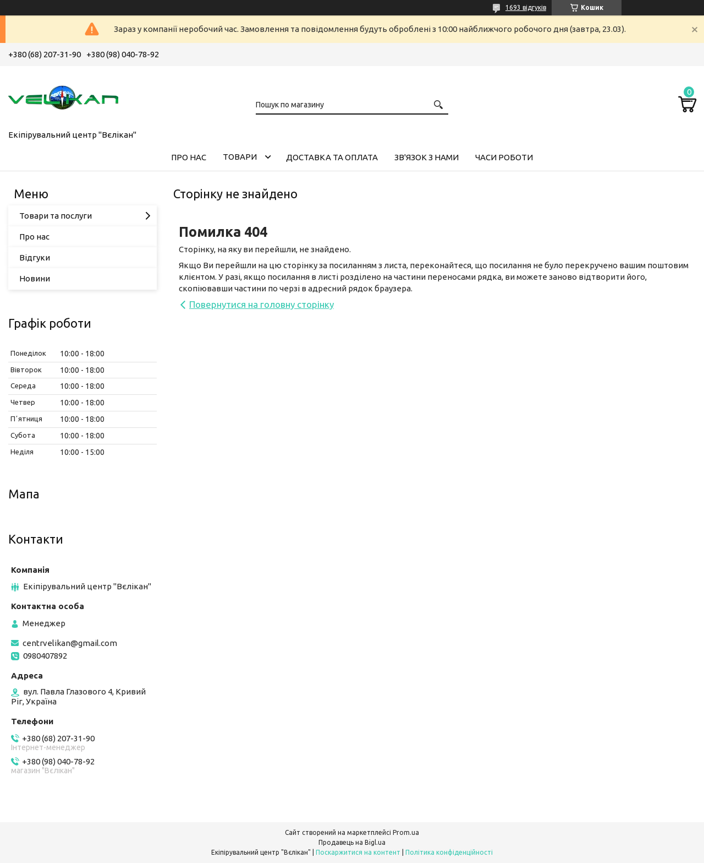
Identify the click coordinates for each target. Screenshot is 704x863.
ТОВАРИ (240, 156)
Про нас (34, 236)
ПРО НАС (188, 157)
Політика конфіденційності (449, 852)
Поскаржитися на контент (358, 852)
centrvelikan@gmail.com (70, 643)
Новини (34, 278)
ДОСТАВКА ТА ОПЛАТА (332, 157)
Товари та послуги (55, 215)
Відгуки (34, 257)
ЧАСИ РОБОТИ (504, 157)
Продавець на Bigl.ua (352, 842)
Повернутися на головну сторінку (261, 304)
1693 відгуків (525, 7)
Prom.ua (406, 832)
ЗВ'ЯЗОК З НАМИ (426, 157)
